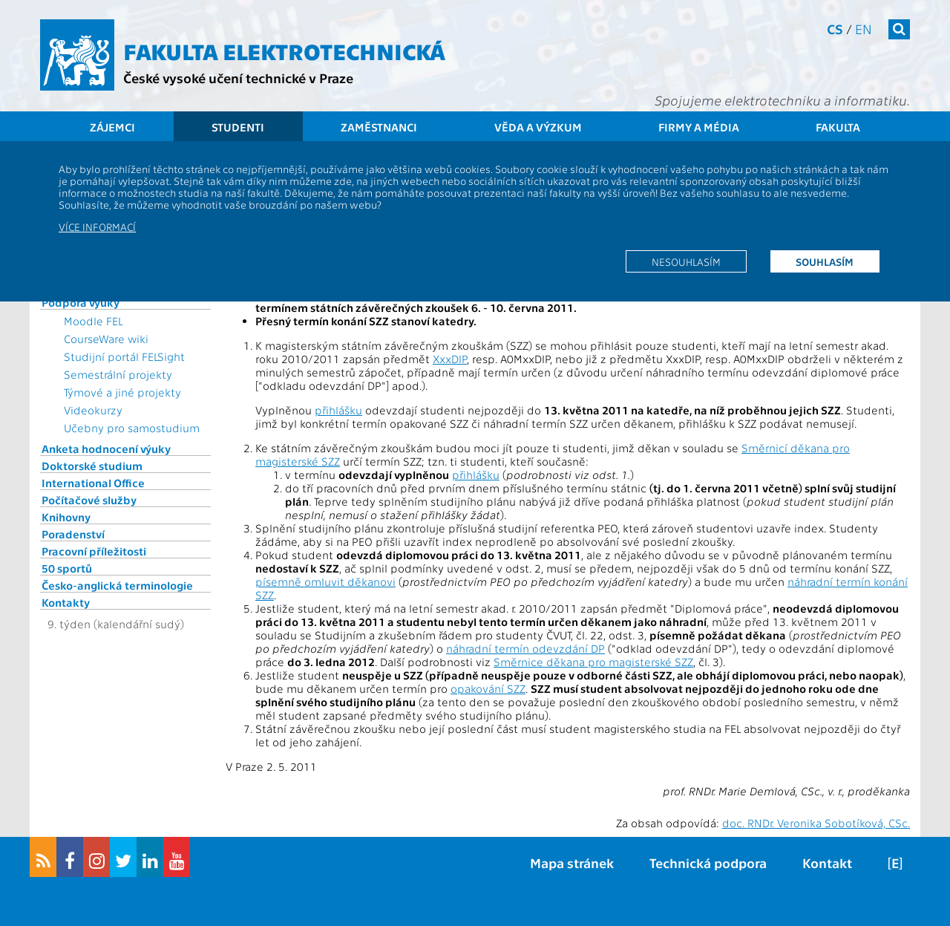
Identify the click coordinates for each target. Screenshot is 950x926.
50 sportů (67, 568)
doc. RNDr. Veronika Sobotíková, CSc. (816, 822)
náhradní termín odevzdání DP (525, 648)
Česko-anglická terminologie (117, 585)
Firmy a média (698, 127)
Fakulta (838, 127)
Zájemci (112, 127)
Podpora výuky (80, 302)
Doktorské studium (92, 465)
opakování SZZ (488, 688)
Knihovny (66, 517)
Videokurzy (93, 410)
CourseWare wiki (106, 338)
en (863, 28)
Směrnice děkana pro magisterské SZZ (593, 661)
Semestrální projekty (118, 374)
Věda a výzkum (538, 127)
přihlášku (338, 410)
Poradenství (73, 534)
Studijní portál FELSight (124, 356)
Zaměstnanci (379, 127)
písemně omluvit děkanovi (325, 581)
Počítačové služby (89, 499)
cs (835, 28)
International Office (93, 482)
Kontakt (827, 862)
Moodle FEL (93, 320)
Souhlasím (825, 261)
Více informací (97, 226)
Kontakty (66, 602)
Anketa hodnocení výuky (106, 448)
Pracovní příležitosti (94, 551)
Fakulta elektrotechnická (284, 50)
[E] (895, 862)
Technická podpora (708, 862)
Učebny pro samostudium (132, 427)
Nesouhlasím (686, 261)
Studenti (238, 127)
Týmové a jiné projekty (122, 392)
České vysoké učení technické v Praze (238, 77)
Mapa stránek (572, 862)
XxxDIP (450, 358)
